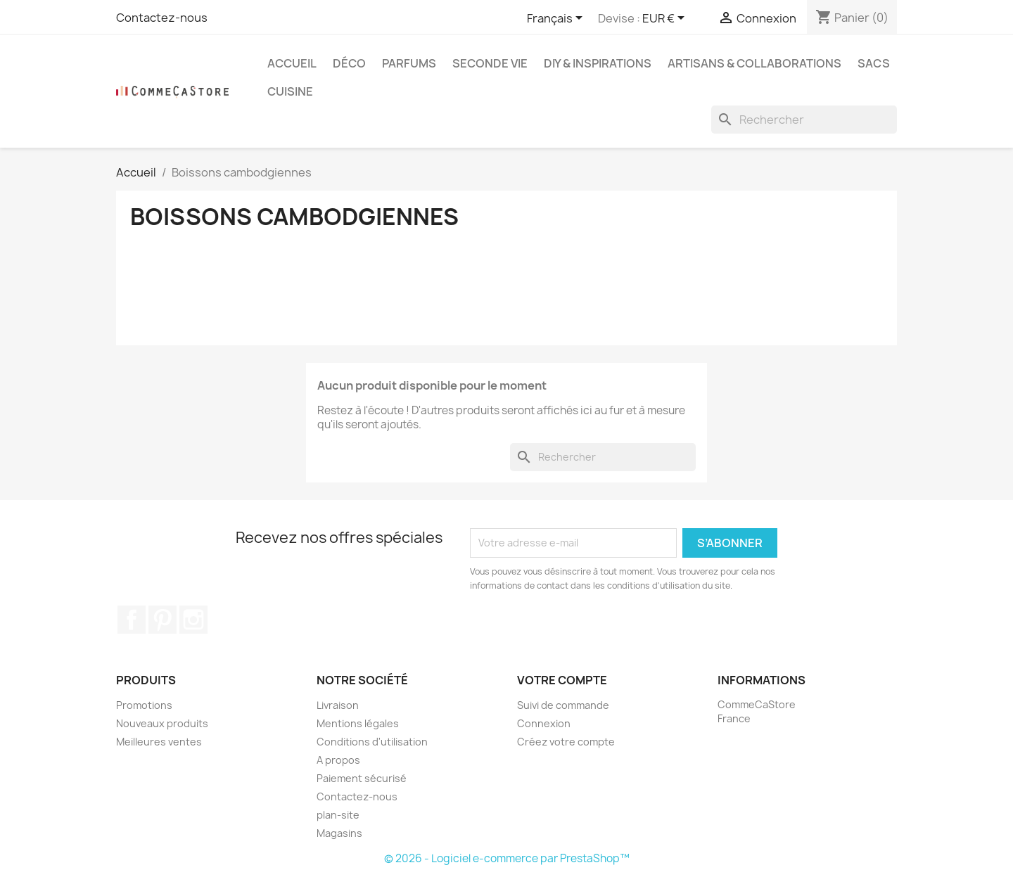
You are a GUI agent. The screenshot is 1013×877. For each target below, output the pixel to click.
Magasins (339, 833)
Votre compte (562, 680)
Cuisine (290, 91)
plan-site (338, 814)
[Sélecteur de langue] (557, 19)
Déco (349, 63)
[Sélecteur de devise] (665, 19)
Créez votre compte (566, 741)
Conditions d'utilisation (372, 741)
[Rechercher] (804, 119)
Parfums (409, 63)
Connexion (544, 723)
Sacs (874, 63)
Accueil (292, 63)
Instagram (193, 620)
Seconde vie (490, 63)
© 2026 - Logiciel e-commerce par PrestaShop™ (507, 858)
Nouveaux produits (162, 723)
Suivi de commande (563, 705)
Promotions (144, 705)
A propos (338, 760)
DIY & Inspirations (597, 63)
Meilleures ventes (159, 741)
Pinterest (162, 620)
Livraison (338, 705)
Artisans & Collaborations (754, 63)
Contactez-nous (162, 17)
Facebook (131, 620)
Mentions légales (358, 723)
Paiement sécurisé (362, 778)
